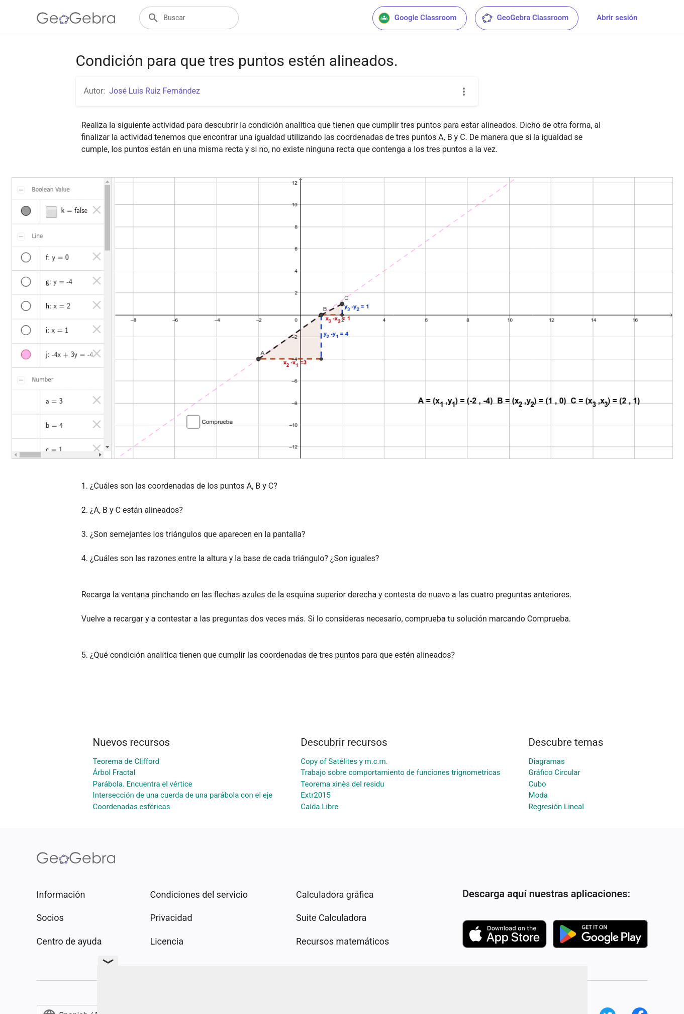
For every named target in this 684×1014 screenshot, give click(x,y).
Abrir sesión (617, 17)
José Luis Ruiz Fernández (154, 91)
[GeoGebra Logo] (76, 18)
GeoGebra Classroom (525, 18)
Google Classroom (417, 18)
